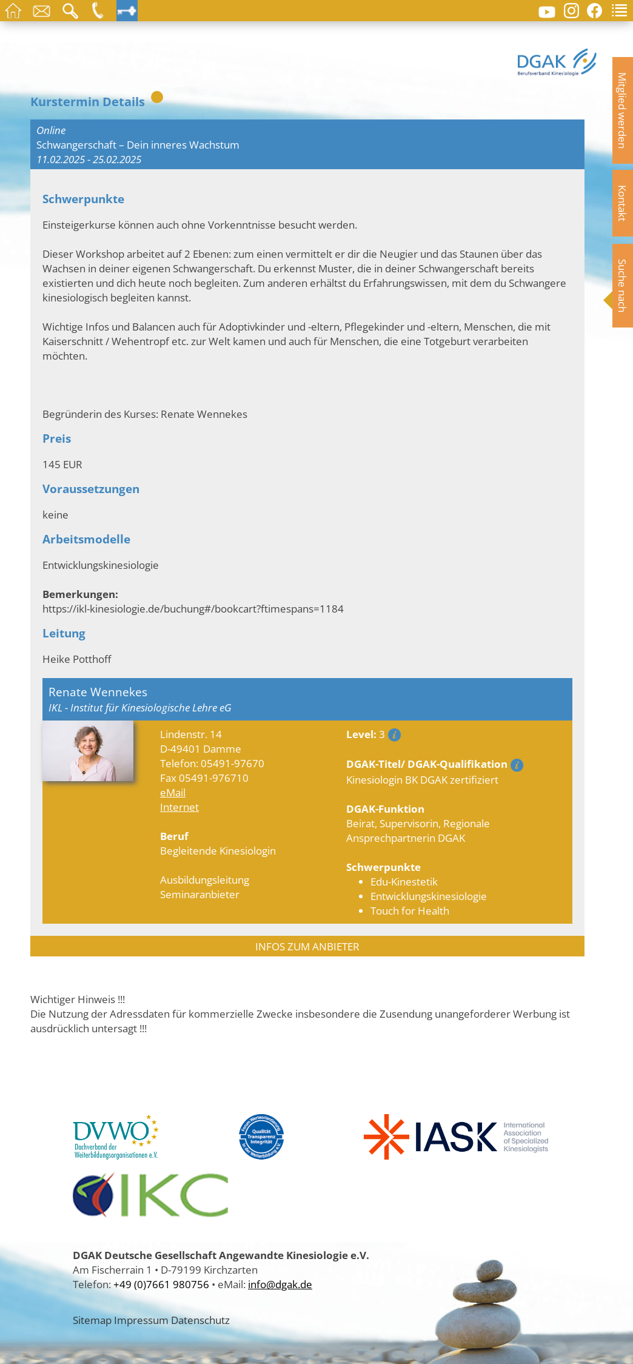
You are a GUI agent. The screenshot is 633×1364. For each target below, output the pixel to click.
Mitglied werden (622, 110)
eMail (173, 792)
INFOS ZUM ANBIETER (307, 946)
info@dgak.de (280, 1284)
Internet (179, 806)
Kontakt (622, 203)
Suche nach (622, 285)
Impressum (141, 1319)
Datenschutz (200, 1319)
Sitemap (92, 1319)
